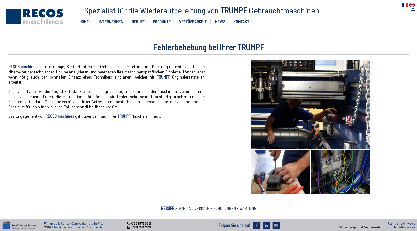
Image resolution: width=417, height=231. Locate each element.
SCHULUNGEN (224, 208)
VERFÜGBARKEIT (193, 21)
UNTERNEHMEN (110, 21)
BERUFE (138, 21)
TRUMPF (163, 77)
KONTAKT (241, 21)
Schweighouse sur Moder (68, 227)
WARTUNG (248, 208)
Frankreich (94, 227)
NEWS (220, 21)
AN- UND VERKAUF (194, 208)
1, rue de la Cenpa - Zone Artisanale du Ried (74, 223)
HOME (84, 21)
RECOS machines (22, 66)
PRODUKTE (162, 21)
